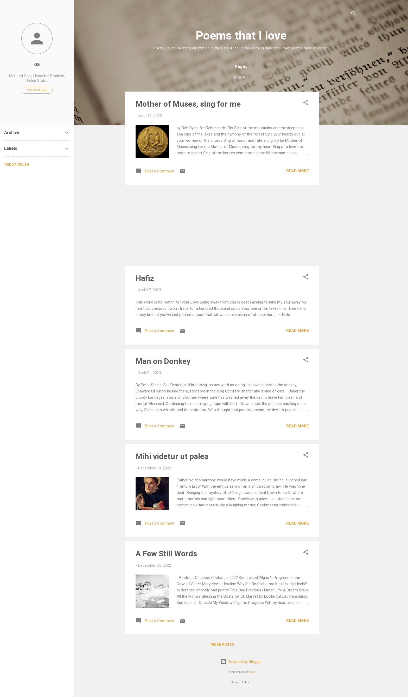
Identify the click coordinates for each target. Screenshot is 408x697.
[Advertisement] (340, 171)
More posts (222, 645)
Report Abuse (16, 164)
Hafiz (145, 279)
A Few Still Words (166, 554)
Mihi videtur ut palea (172, 457)
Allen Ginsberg (235, 77)
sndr (252, 673)
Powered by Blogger (241, 662)
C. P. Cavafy (197, 77)
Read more (297, 172)
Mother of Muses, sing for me (188, 104)
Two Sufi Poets (332, 77)
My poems (165, 77)
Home (139, 77)
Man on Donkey (163, 362)
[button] (306, 104)
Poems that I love (241, 35)
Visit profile (37, 90)
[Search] (353, 14)
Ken (37, 64)
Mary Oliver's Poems (284, 77)
